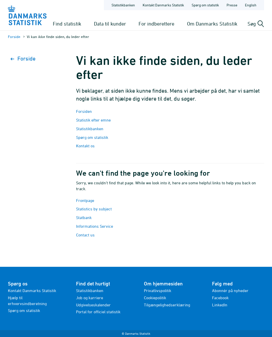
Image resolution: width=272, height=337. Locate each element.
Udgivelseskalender (93, 305)
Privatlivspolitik (157, 290)
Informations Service (94, 226)
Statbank (84, 217)
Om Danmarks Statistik (212, 24)
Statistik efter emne (93, 120)
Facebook (220, 297)
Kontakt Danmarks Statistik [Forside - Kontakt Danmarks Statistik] (163, 5)
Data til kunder (110, 24)
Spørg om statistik (92, 137)
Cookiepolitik (155, 297)
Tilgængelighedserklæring (167, 305)
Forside (14, 36)
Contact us (85, 235)
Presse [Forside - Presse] (232, 5)
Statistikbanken (123, 5)
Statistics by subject (94, 209)
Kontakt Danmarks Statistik (32, 290)
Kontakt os (85, 145)
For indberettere (156, 24)
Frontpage (85, 200)
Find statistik (67, 24)
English (250, 5)
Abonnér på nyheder (230, 290)
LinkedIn (219, 305)
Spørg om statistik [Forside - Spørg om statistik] (205, 5)
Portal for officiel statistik (98, 311)
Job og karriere (89, 297)
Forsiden (84, 111)
